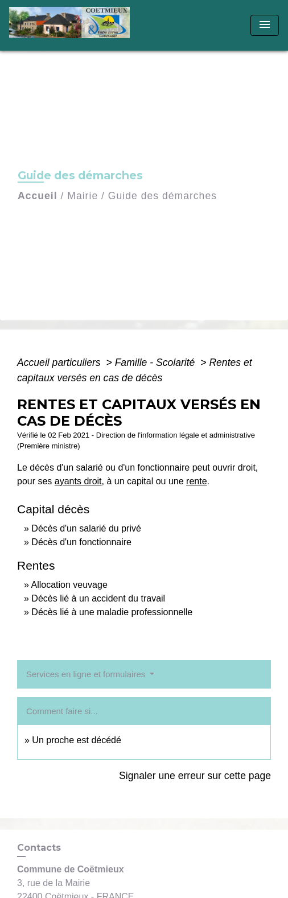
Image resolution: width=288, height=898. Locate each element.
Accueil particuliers (60, 362)
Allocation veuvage (69, 585)
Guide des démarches (162, 195)
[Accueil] (73, 25)
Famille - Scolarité (156, 362)
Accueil (37, 195)
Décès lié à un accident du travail (98, 598)
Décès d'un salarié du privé (86, 528)
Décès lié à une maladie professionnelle (111, 612)
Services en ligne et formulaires (86, 674)
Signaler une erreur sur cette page (195, 775)
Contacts (39, 847)
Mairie (82, 195)
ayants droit (78, 481)
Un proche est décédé (76, 740)
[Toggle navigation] (264, 25)
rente (196, 481)
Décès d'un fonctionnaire (81, 542)
